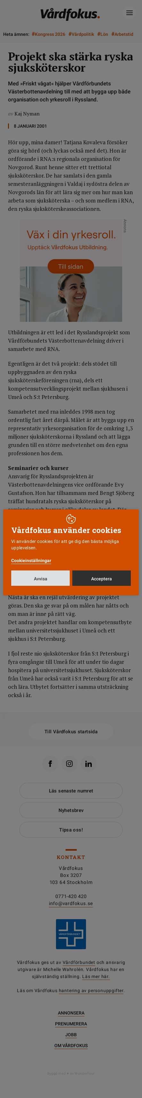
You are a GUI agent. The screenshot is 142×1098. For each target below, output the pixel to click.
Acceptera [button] (101, 578)
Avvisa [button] (40, 578)
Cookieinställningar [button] (31, 560)
